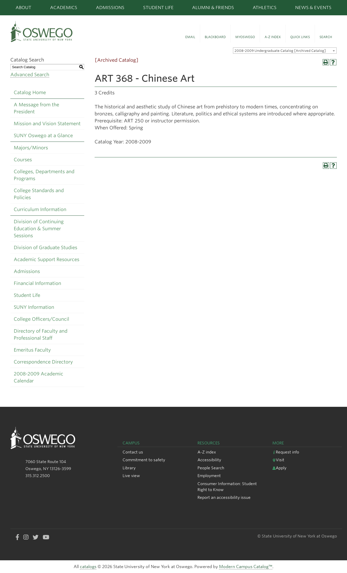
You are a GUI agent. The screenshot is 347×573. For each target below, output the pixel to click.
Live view (131, 475)
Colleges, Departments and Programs (44, 175)
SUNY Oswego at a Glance (43, 135)
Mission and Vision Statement (47, 123)
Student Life (158, 7)
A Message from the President (36, 108)
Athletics (265, 7)
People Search (210, 467)
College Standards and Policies (39, 194)
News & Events (313, 7)
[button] (190, 34)
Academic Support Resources (46, 259)
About (23, 7)
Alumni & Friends (213, 7)
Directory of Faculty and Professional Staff (40, 334)
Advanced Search (29, 74)
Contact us (133, 452)
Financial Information (37, 283)
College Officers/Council (41, 319)
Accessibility (209, 459)
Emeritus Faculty (32, 350)
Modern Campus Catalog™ (245, 566)
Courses (23, 159)
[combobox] (285, 50)
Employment (209, 475)
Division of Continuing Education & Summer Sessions (39, 228)
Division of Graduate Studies (45, 247)
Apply (279, 467)
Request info (285, 452)
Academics (63, 7)
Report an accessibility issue (224, 497)
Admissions (110, 7)
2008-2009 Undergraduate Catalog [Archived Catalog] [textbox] (280, 51)
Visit (278, 459)
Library (129, 467)
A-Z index (206, 452)
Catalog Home (30, 92)
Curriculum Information (40, 209)
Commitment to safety (144, 459)
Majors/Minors (31, 147)
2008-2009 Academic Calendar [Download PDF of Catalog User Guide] (38, 377)
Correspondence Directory (43, 362)
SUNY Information (34, 307)
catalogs (88, 566)
